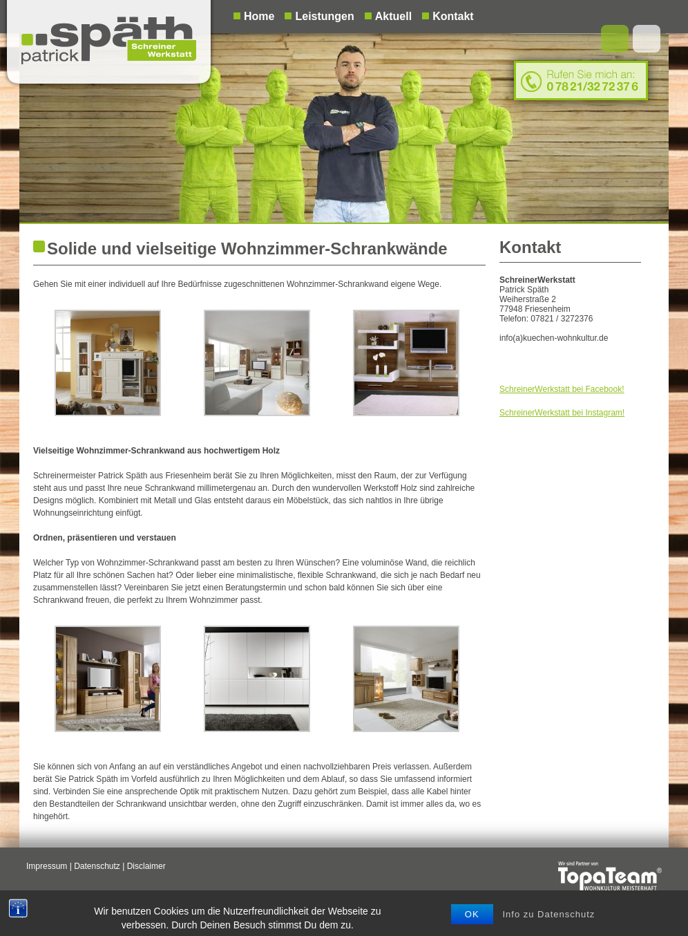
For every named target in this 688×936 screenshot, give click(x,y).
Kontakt (453, 16)
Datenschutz (97, 866)
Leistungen (324, 16)
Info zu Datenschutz (548, 921)
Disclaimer (146, 866)
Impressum (46, 866)
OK (472, 921)
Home (259, 16)
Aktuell (393, 16)
